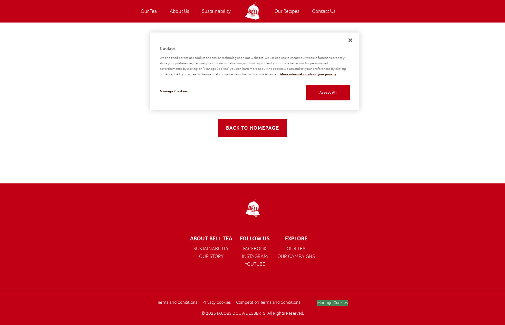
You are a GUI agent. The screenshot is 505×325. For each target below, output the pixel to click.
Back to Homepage (252, 128)
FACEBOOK (255, 248)
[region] (254, 71)
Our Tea (149, 11)
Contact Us (323, 11)
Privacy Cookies (217, 302)
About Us (179, 11)
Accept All (328, 92)
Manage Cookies (332, 303)
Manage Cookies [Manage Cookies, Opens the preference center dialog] (174, 91)
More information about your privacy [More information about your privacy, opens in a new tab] (308, 74)
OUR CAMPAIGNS (296, 256)
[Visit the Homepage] (252, 11)
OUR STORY (211, 256)
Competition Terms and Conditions (268, 302)
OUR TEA (296, 248)
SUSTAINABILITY (211, 248)
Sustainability (216, 11)
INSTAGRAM (255, 256)
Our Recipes (286, 11)
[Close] (350, 40)
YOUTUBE (255, 264)
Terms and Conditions (177, 302)
